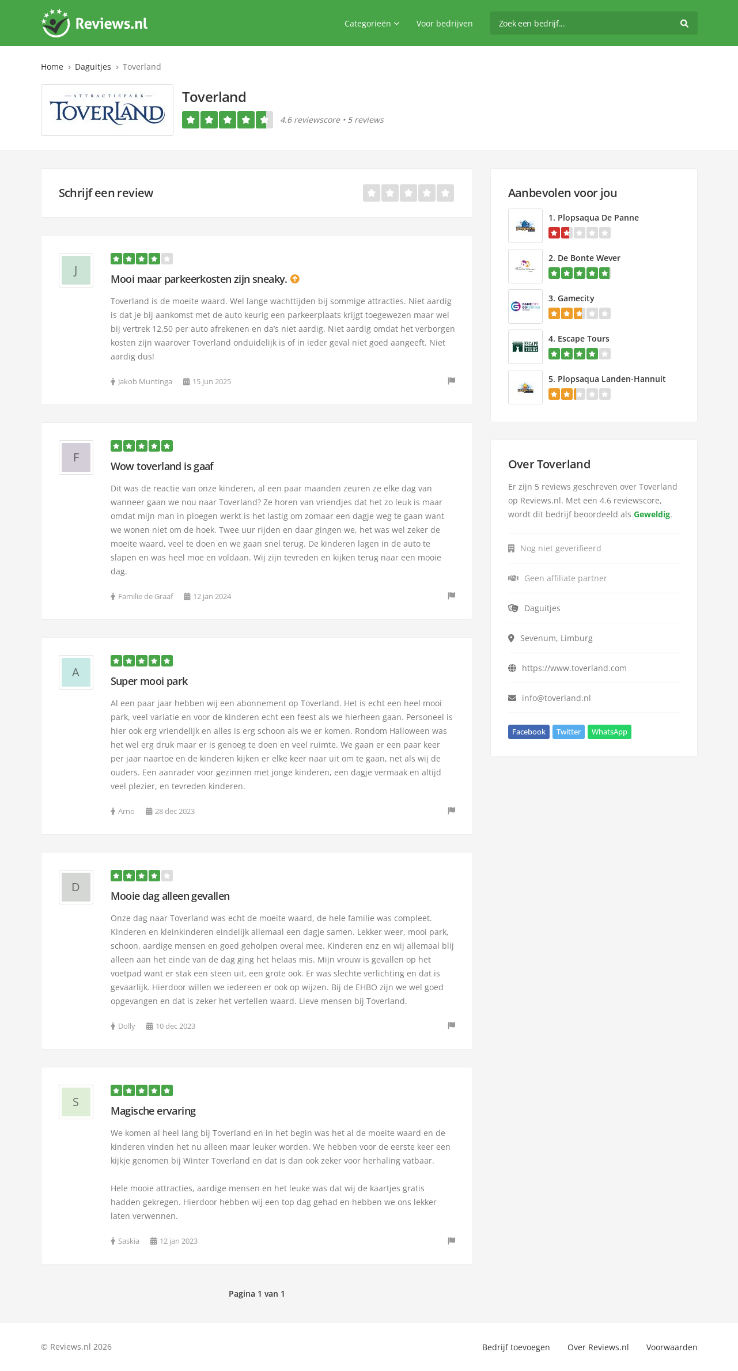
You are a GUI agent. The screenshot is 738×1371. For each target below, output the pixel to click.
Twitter (569, 731)
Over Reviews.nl (598, 1347)
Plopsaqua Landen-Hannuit (612, 378)
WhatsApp (609, 731)
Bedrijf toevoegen (516, 1347)
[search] (594, 23)
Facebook (529, 731)
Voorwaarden (672, 1347)
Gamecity (576, 298)
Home (52, 66)
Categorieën (372, 23)
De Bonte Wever (589, 257)
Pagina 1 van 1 (257, 1293)
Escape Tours (584, 338)
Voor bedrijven (445, 23)
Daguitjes (93, 66)
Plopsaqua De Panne (598, 217)
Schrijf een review (106, 192)
